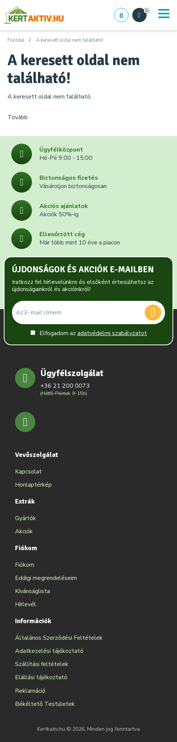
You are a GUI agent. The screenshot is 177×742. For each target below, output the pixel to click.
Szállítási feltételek (41, 664)
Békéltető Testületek (45, 704)
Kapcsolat (28, 471)
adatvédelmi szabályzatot (112, 333)
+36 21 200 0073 (65, 386)
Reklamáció (30, 691)
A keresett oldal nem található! (69, 41)
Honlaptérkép (33, 485)
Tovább (18, 117)
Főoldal (16, 41)
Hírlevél (25, 604)
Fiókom (24, 565)
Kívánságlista (32, 591)
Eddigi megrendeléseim (46, 578)
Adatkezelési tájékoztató (49, 651)
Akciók (24, 531)
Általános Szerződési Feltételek (59, 638)
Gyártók (25, 518)
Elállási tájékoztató (41, 677)
